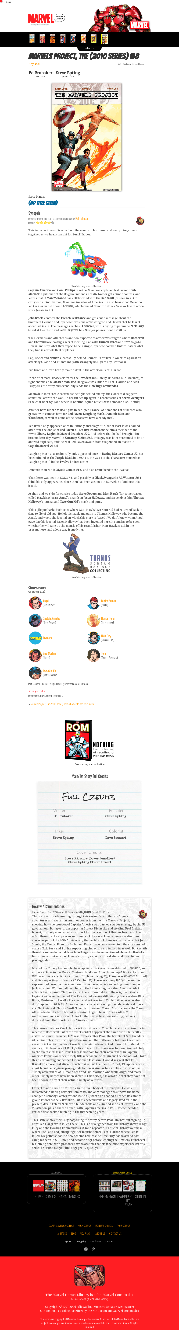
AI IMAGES (62, 1247)
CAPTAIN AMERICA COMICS (61, 1240)
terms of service (95, 1255)
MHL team (100, 1325)
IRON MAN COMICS (104, 1240)
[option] (33, 38)
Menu (8, 2)
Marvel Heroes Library (70, 1309)
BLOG (73, 1247)
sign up (68, 1255)
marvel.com (109, 1255)
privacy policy (81, 1255)
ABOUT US (100, 1247)
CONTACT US (115, 1247)
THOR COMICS (123, 1240)
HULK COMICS (84, 1240)
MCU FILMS (85, 1247)
